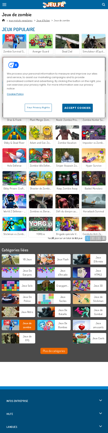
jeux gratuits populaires (21, 20)
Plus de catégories (54, 351)
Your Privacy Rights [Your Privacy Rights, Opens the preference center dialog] (38, 107)
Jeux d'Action (43, 20)
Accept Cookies (77, 108)
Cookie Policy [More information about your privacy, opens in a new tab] (15, 94)
